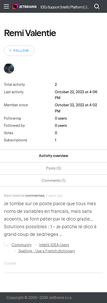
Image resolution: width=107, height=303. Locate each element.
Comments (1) (54, 181)
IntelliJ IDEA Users (54, 245)
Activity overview (53, 156)
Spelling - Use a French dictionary (46, 251)
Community (21, 245)
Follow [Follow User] (21, 51)
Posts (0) (53, 168)
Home (25, 6)
